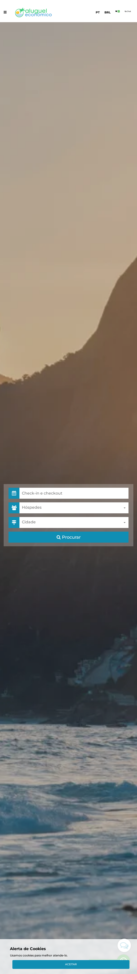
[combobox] (73, 507)
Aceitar (71, 964)
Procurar (69, 537)
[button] (73, 493)
